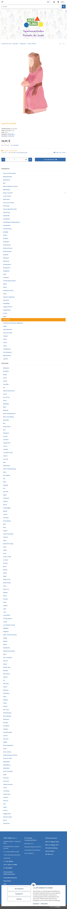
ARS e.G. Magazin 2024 (52, 842)
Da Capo (5, 459)
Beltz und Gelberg (8, 417)
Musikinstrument (8, 290)
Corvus (5, 446)
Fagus (5, 495)
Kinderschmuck (7, 248)
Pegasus (5, 700)
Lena (4, 612)
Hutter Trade (7, 556)
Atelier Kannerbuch (9, 391)
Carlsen (5, 436)
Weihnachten (7, 355)
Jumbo (5, 573)
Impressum (36, 903)
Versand (15, 145)
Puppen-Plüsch (7, 307)
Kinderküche (7, 245)
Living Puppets (7, 618)
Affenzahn (6, 368)
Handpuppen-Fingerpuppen (11, 222)
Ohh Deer (6, 683)
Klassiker (5, 254)
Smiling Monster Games (10, 755)
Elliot (4, 482)
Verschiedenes (7, 352)
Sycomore (6, 781)
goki (4, 524)
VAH (4, 804)
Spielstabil (6, 768)
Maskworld (6, 648)
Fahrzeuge (6, 206)
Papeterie (6, 300)
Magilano (6, 631)
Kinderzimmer (7, 251)
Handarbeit (6, 219)
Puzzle (5, 313)
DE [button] (48, 2)
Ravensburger (7, 716)
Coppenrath (6, 443)
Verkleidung (6, 349)
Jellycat (5, 570)
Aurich (5, 394)
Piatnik (5, 706)
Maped (5, 641)
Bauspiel (5, 410)
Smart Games (7, 752)
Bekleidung (6, 189)
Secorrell (5, 739)
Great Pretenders (8, 534)
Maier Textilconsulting (9, 635)
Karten (5, 235)
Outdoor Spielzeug (8, 297)
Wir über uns (49, 854)
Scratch (5, 735)
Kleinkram (6, 261)
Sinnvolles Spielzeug (51, 848)
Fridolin (5, 501)
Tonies (5, 342)
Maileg (5, 638)
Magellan (6, 628)
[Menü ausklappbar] (2, 1)
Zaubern (5, 359)
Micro (5, 654)
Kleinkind (6, 258)
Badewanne (6, 180)
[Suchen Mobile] (31, 6)
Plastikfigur (6, 303)
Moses (5, 664)
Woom (5, 820)
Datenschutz (7, 881)
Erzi (4, 488)
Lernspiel (6, 277)
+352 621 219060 (12, 864)
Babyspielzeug (7, 176)
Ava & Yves (6, 397)
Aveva (5, 400)
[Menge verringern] (3, 159)
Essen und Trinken (8, 202)
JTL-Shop (58, 907)
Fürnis (5, 504)
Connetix (6, 439)
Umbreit (5, 797)
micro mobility (7, 657)
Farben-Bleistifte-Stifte (10, 209)
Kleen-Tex (6, 589)
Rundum (5, 722)
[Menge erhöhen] (30, 159)
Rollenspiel (11, 134)
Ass (4, 387)
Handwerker (6, 225)
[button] (54, 2)
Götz (4, 527)
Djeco (4, 472)
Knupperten (6, 268)
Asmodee (6, 384)
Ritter (5, 316)
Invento (5, 563)
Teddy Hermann (8, 784)
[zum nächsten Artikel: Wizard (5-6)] (60, 44)
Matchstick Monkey (9, 651)
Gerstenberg (7, 521)
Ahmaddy (6, 371)
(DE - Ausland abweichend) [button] (20, 152)
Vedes (5, 807)
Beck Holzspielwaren (9, 413)
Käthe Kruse (6, 579)
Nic (4, 680)
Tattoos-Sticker (7, 333)
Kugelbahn (6, 271)
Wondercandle (7, 817)
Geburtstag (6, 212)
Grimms (5, 537)
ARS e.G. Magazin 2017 (52, 845)
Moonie (5, 661)
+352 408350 (9, 861)
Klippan (5, 592)
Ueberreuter (6, 794)
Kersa (4, 586)
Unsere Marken (49, 851)
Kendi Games (7, 583)
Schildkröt (6, 726)
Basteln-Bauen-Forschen (10, 186)
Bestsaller (6, 420)
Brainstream (6, 426)
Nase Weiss (6, 674)
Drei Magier (6, 475)
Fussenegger (7, 508)
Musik (5, 287)
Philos (5, 703)
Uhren (5, 346)
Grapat (5, 530)
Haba (4, 540)
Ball (4, 183)
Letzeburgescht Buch (9, 281)
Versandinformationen (10, 878)
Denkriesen (6, 465)
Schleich (5, 729)
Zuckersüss (6, 823)
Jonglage (5, 232)
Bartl (4, 407)
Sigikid (5, 742)
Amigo (5, 374)
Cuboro (5, 456)
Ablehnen (19, 899)
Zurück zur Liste (7, 43)
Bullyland (6, 433)
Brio (4, 430)
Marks (5, 644)
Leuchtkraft (6, 615)
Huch (4, 553)
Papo (4, 696)
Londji (5, 622)
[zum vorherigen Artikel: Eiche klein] (64, 44)
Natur (5, 294)
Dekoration (6, 199)
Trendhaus (6, 791)
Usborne (5, 800)
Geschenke (6, 215)
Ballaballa (6, 404)
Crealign (5, 449)
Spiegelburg (6, 765)
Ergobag (5, 485)
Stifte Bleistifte (7, 329)
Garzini (5, 514)
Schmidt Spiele (7, 732)
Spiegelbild (6, 761)
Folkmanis (6, 498)
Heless (5, 550)
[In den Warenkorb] (2, 49)
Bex (4, 423)
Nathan (5, 677)
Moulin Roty (6, 667)
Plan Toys (6, 709)
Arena (5, 378)
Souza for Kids (7, 758)
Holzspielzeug (7, 228)
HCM (4, 547)
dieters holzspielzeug (9, 469)
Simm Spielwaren (8, 745)
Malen (5, 284)
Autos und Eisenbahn (9, 173)
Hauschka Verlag (8, 543)
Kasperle (5, 238)
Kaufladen (6, 241)
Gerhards (6, 517)
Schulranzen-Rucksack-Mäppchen (13, 323)
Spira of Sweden (8, 771)
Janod (5, 566)
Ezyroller (5, 491)
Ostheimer (6, 693)
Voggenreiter (7, 813)
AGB (4, 884)
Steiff (4, 774)
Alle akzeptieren (19, 888)
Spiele (5, 326)
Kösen (5, 596)
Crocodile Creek (8, 452)
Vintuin (5, 810)
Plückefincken (7, 713)
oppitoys (5, 690)
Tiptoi (5, 339)
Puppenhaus (7, 310)
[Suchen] (64, 6)
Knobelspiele (7, 264)
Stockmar (6, 778)
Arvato (5, 381)
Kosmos (5, 599)
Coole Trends (7, 196)
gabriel (5, 511)
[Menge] (14, 159)
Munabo (5, 670)
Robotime (6, 719)
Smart (5, 748)
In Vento (5, 560)
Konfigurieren (19, 894)
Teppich (5, 336)
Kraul (4, 602)
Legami (5, 605)
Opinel (5, 687)
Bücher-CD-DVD (7, 193)
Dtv (4, 478)
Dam (4, 462)
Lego (4, 274)
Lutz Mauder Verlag (9, 625)
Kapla (4, 576)
